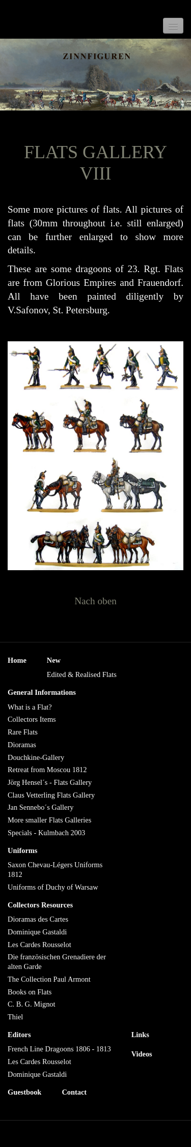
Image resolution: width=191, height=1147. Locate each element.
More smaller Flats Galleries (49, 820)
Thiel (15, 1017)
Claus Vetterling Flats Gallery (51, 795)
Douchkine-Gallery (36, 757)
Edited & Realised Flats (82, 674)
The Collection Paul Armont (49, 979)
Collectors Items (32, 719)
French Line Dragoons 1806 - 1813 (59, 1049)
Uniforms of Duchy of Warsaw (53, 887)
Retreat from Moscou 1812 (47, 770)
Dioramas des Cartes (38, 919)
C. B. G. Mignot (32, 1004)
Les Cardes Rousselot (39, 944)
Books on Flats (29, 992)
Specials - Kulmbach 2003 (46, 833)
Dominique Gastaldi (37, 932)
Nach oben (95, 601)
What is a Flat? (30, 707)
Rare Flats (23, 732)
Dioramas (22, 745)
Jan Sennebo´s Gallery (40, 807)
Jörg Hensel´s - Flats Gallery (50, 782)
